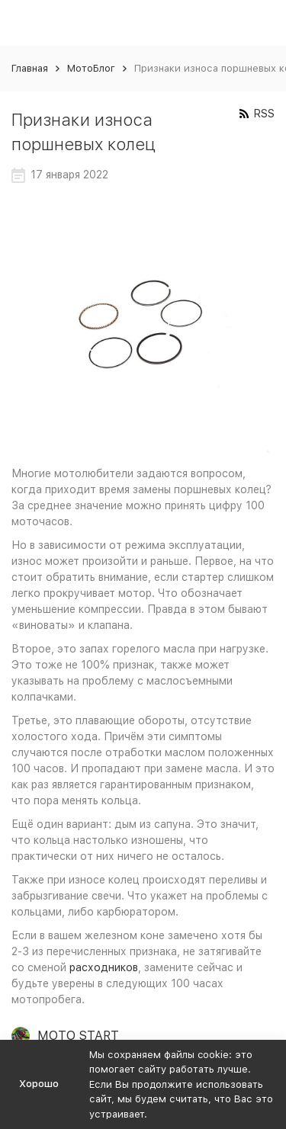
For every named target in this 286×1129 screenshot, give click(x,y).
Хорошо (39, 1083)
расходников (103, 967)
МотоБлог (91, 68)
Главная (29, 68)
